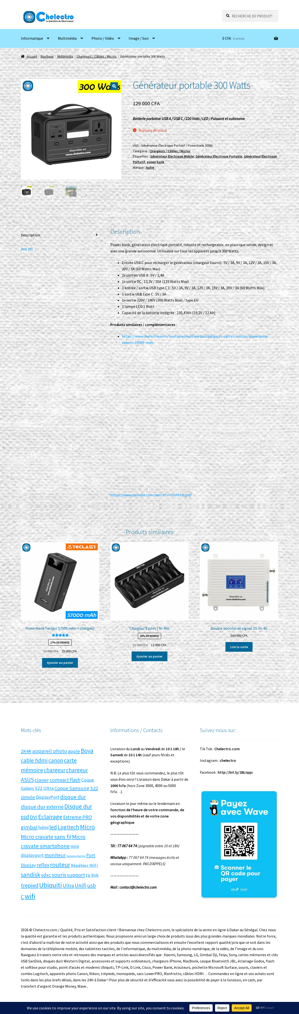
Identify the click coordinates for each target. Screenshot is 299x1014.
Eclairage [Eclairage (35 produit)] (50, 817)
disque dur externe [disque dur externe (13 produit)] (42, 806)
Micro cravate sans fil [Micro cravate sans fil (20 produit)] (46, 836)
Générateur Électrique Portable (218, 156)
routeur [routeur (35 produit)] (60, 865)
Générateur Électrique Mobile (172, 156)
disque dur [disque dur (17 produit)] (73, 796)
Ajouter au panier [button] (60, 662)
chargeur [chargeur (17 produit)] (54, 769)
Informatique (32, 38)
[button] (114, 86)
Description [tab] (30, 235)
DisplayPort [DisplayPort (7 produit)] (48, 797)
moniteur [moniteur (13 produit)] (55, 855)
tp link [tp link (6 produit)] (92, 875)
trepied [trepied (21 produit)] (29, 885)
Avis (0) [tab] (27, 249)
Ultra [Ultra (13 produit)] (68, 885)
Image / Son (139, 38)
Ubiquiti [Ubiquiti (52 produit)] (50, 885)
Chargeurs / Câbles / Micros (97, 56)
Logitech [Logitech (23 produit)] (68, 827)
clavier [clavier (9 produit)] (42, 780)
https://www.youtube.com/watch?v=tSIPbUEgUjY (151, 494)
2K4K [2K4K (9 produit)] (26, 751)
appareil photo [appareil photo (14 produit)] (49, 751)
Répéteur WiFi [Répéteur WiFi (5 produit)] (84, 865)
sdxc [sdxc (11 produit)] (46, 875)
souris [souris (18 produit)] (59, 874)
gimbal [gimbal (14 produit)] (29, 827)
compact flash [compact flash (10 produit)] (65, 780)
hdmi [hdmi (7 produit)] (43, 827)
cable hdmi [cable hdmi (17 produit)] (34, 760)
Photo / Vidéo (102, 38)
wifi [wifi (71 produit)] (30, 896)
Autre (150, 167)
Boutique (47, 56)
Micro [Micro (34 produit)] (87, 827)
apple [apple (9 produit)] (74, 751)
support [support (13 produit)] (76, 874)
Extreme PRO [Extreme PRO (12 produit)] (77, 817)
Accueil (32, 56)
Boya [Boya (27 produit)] (87, 751)
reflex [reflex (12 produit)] (43, 865)
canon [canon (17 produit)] (55, 760)
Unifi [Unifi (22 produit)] (80, 885)
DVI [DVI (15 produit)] (33, 817)
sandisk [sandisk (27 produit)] (30, 874)
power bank (155, 162)
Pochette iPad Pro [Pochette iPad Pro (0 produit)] (76, 856)
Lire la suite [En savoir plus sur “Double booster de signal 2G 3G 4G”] (239, 647)
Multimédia (67, 38)
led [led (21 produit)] (53, 827)
